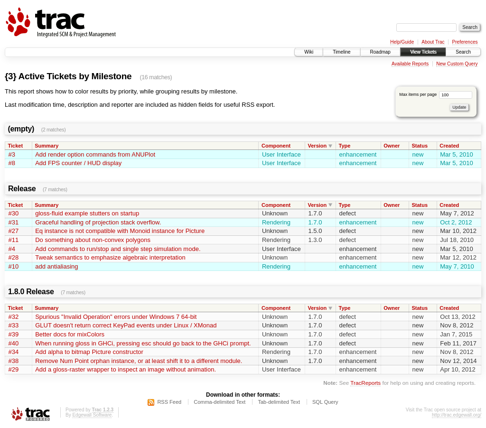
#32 (14, 316)
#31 (14, 222)
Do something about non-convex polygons (92, 239)
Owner (391, 146)
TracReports (365, 383)
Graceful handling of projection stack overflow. (98, 222)
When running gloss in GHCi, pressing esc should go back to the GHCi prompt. (143, 343)
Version (317, 146)
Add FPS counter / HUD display (78, 163)
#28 (14, 257)
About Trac (432, 42)
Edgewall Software (92, 415)
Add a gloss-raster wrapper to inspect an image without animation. (125, 369)
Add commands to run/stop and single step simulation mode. (117, 248)
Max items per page (435, 94)
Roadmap (380, 52)
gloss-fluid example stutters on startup (87, 213)
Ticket (15, 146)
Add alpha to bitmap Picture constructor (89, 351)
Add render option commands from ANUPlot (95, 154)
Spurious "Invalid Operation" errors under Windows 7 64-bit (115, 316)
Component (276, 146)
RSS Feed (169, 402)
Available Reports (410, 63)
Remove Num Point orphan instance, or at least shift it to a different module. (138, 360)
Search (463, 52)
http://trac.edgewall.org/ (456, 415)
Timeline (341, 52)
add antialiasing (56, 266)
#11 (14, 239)
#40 (14, 343)
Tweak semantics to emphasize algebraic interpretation (110, 257)
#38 (14, 360)
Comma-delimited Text (219, 402)
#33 (14, 325)
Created (449, 146)
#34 (14, 351)
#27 (14, 230)
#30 (14, 213)
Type (345, 146)
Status (420, 146)
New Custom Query (456, 63)
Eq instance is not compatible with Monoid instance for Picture (120, 230)
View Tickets (423, 52)
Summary (46, 146)
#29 (14, 369)
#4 (12, 248)
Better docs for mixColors (69, 334)
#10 (14, 266)
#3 (12, 154)
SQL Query (325, 402)
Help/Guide (402, 42)
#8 (12, 163)
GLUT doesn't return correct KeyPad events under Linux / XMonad (125, 325)
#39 (14, 334)
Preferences (465, 42)
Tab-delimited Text (278, 402)
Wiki (308, 52)
